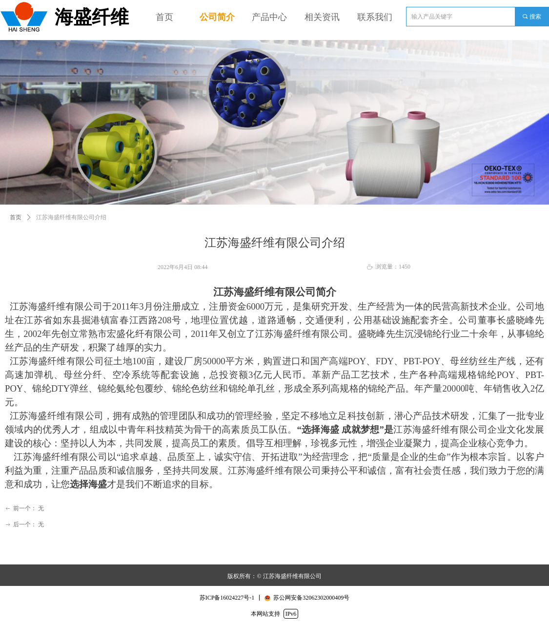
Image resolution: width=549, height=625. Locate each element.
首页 (15, 217)
